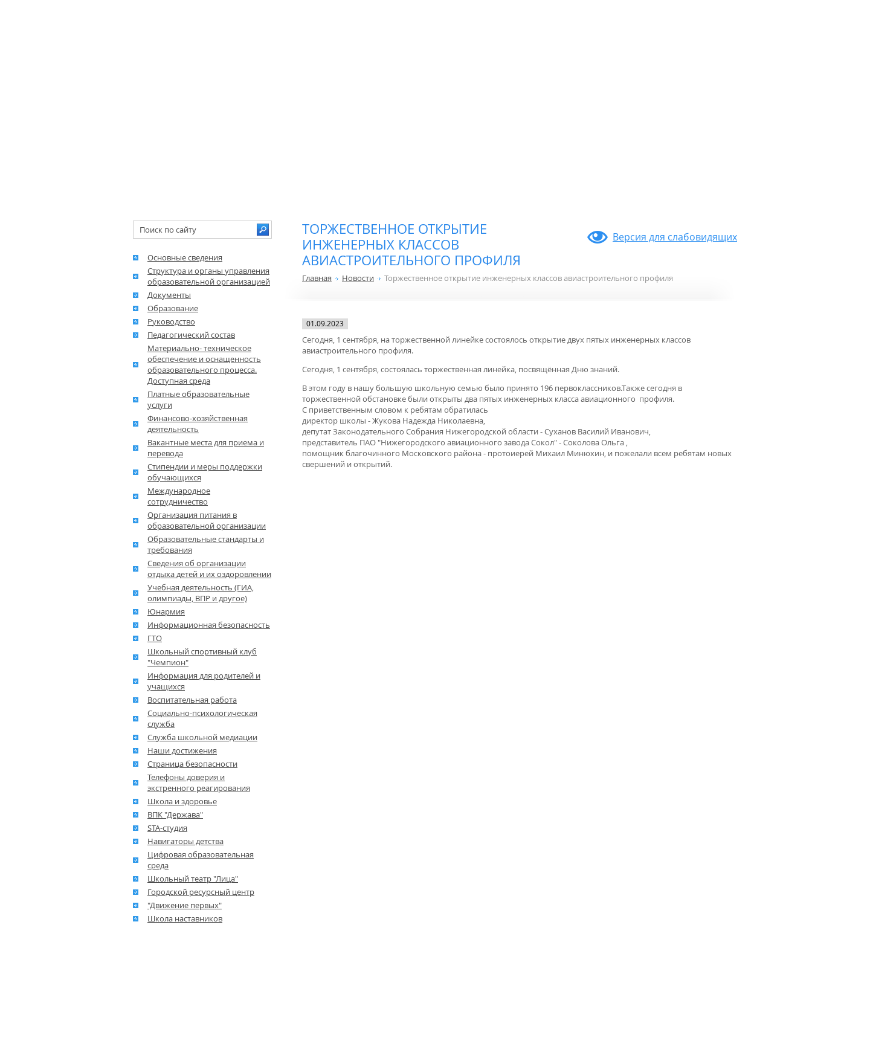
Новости (358, 278)
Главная (317, 278)
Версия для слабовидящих (675, 237)
